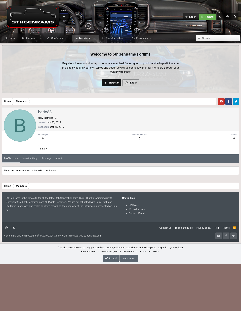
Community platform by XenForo (35, 282)
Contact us (165, 274)
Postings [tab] (46, 205)
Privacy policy (203, 274)
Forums (30, 38)
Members (84, 38)
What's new (57, 38)
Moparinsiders (137, 256)
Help (217, 274)
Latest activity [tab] (29, 205)
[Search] (234, 16)
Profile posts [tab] (11, 205)
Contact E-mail (137, 260)
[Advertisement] (120, 119)
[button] (227, 16)
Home (12, 38)
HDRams (134, 252)
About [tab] (58, 205)
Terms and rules (184, 274)
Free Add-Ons (76, 282)
